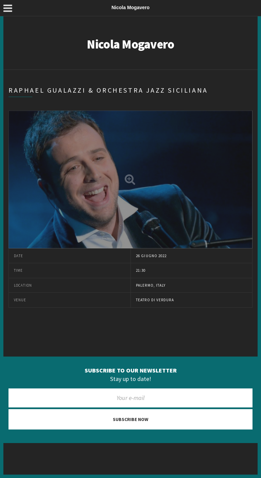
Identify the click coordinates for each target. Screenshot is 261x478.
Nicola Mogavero (130, 44)
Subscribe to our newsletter (131, 370)
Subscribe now (130, 419)
